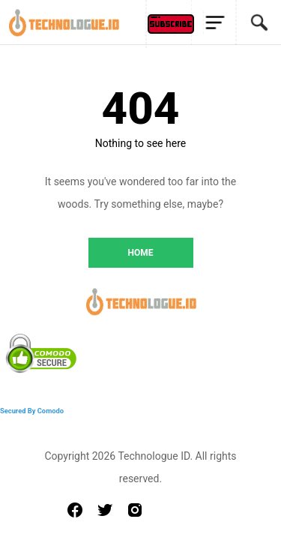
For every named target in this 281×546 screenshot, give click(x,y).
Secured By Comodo (32, 410)
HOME (140, 253)
